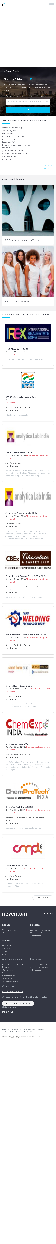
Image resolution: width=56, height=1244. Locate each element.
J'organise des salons (40, 973)
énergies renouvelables (14, 154)
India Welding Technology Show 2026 (25, 635)
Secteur (6, 949)
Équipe (5, 967)
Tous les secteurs (48, 168)
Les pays (6, 954)
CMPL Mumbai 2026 (16, 865)
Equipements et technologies (18, 145)
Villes (4, 951)
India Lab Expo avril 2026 (19, 452)
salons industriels (12, 128)
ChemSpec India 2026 (17, 744)
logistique (8, 142)
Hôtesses (35, 925)
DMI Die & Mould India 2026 (20, 397)
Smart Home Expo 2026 (18, 686)
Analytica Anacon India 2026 (21, 513)
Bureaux (6, 973)
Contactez (7, 970)
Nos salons (7, 946)
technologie (9, 131)
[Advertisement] (28, 38)
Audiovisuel (9, 156)
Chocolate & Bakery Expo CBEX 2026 (25, 576)
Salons (6, 941)
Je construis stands (39, 964)
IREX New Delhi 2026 (16, 349)
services (7, 134)
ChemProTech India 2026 (19, 807)
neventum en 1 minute (12, 964)
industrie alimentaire (14, 136)
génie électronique (12, 151)
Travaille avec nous (11, 982)
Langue (48, 913)
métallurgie (9, 159)
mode (6, 148)
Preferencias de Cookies (18, 1003)
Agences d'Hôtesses (40, 930)
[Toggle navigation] (51, 4)
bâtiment (8, 139)
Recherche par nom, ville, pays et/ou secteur (27, 96)
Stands (6, 925)
